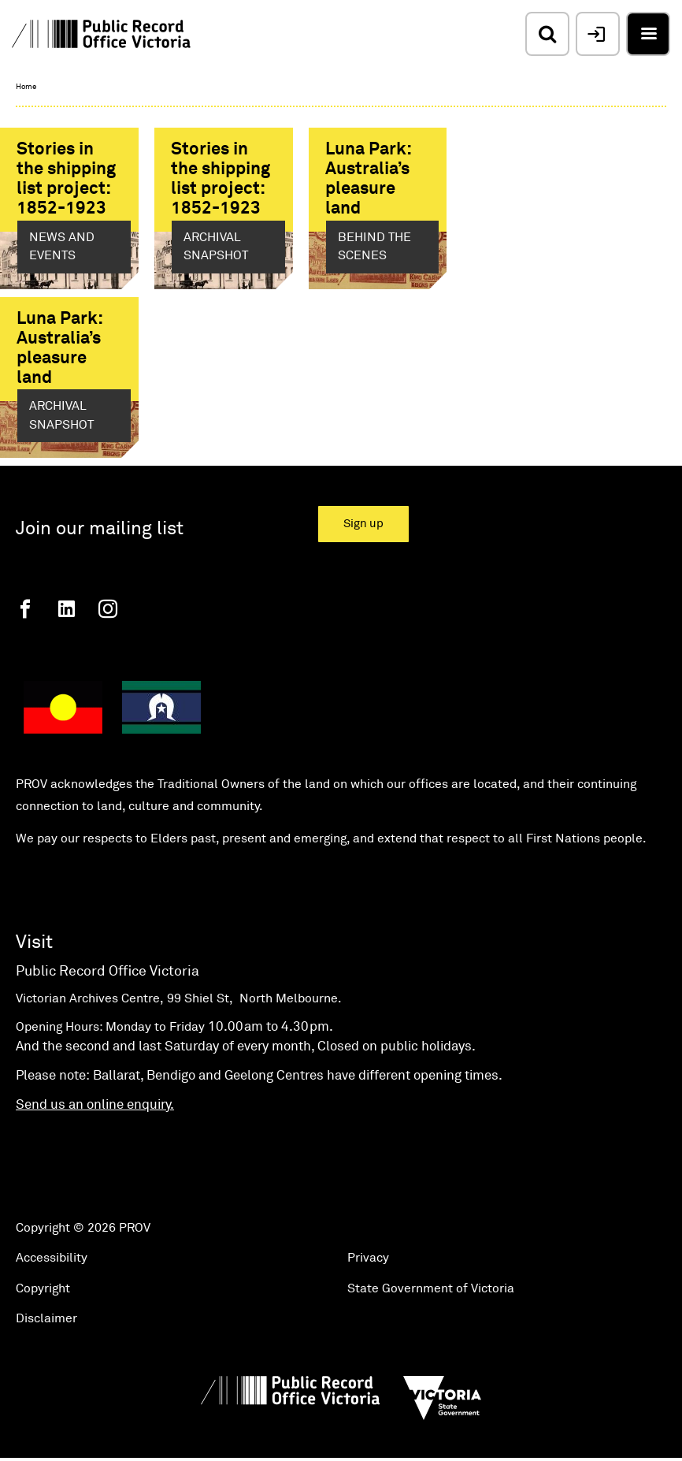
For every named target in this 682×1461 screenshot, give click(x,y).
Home (26, 87)
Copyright (43, 1288)
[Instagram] (107, 609)
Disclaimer (46, 1318)
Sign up (363, 524)
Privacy (368, 1257)
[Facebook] (25, 609)
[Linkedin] (66, 609)
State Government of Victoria (430, 1288)
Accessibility (51, 1257)
